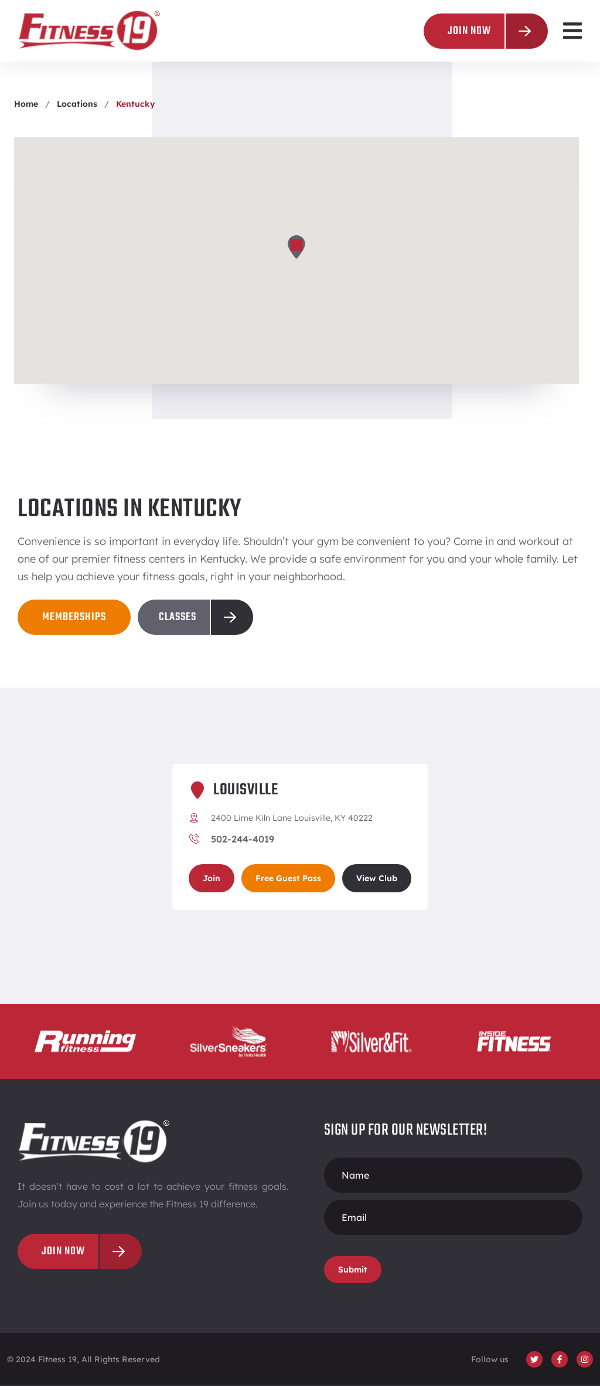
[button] (572, 31)
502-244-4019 (242, 844)
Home (26, 109)
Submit (352, 1275)
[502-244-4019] (194, 844)
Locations (77, 109)
